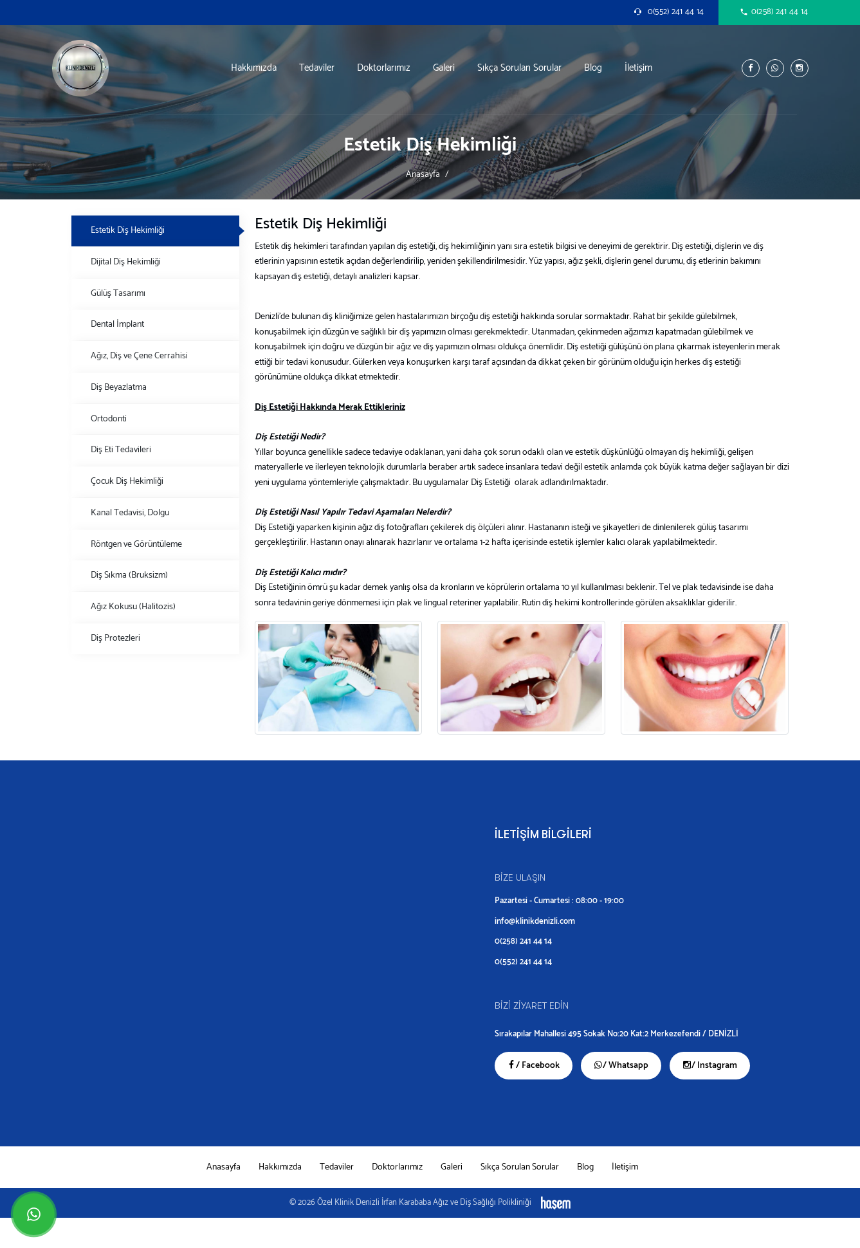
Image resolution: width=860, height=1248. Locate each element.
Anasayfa (423, 174)
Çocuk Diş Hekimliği (127, 481)
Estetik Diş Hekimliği (128, 230)
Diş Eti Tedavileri (121, 450)
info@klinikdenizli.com (535, 921)
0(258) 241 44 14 (523, 941)
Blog (593, 68)
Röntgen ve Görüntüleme (136, 544)
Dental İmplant (117, 324)
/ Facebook (534, 1065)
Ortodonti (109, 419)
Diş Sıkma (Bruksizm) (129, 575)
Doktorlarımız (383, 68)
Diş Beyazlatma (119, 387)
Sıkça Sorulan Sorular (519, 68)
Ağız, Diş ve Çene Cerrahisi (139, 356)
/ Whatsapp (621, 1065)
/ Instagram (709, 1065)
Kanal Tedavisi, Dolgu (130, 513)
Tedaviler (316, 68)
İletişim (638, 68)
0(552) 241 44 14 (523, 962)
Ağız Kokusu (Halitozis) (133, 607)
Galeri (444, 68)
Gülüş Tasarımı (118, 293)
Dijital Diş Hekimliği (126, 262)
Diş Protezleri (115, 638)
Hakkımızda (254, 68)
